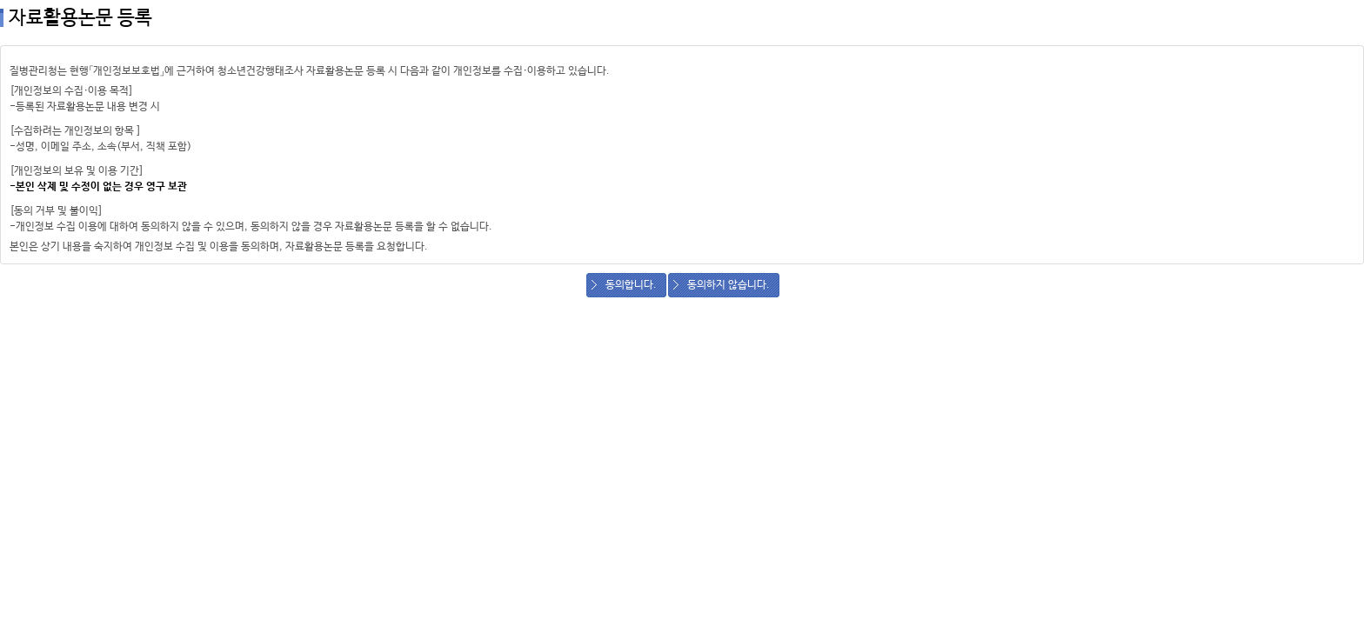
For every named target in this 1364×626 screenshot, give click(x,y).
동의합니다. (631, 285)
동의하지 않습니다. (728, 285)
